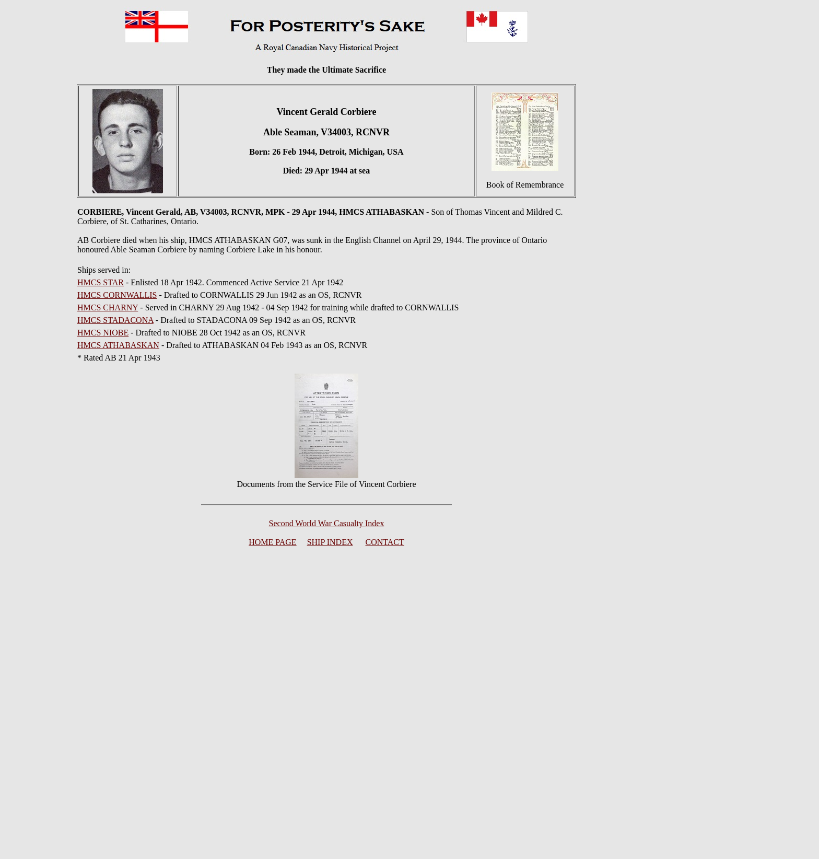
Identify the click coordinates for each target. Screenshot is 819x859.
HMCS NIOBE (102, 332)
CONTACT (385, 542)
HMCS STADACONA (115, 320)
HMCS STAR (100, 282)
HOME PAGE (272, 542)
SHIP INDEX (330, 542)
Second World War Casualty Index (326, 523)
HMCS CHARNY (107, 307)
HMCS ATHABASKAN (118, 345)
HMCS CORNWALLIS (117, 295)
